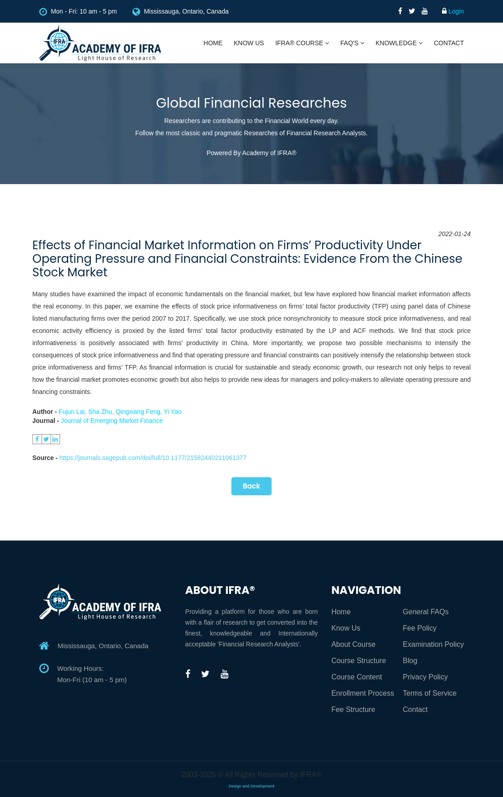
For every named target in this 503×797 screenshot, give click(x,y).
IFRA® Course (302, 43)
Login (453, 11)
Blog (410, 660)
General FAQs (425, 612)
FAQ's (352, 43)
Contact (449, 43)
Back (251, 486)
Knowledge (399, 43)
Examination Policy (433, 644)
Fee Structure (353, 709)
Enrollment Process (362, 693)
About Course (353, 644)
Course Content (356, 677)
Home (212, 43)
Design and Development (251, 786)
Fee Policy (420, 628)
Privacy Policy (425, 677)
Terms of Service (429, 693)
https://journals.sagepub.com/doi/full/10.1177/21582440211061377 (152, 457)
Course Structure (358, 660)
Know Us (249, 43)
